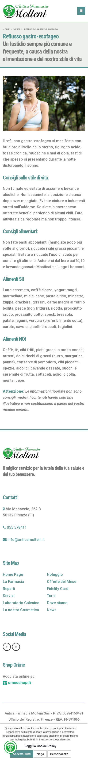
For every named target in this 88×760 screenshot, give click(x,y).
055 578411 (17, 527)
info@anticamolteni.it (26, 539)
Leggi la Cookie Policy (41, 746)
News (17, 29)
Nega (40, 754)
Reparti (9, 588)
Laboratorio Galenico (21, 603)
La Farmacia (13, 581)
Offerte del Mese (61, 581)
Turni (51, 596)
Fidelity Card (57, 588)
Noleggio (55, 574)
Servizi (9, 596)
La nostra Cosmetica (21, 610)
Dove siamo (57, 603)
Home (6, 29)
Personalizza (59, 754)
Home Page (13, 574)
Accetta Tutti (22, 754)
